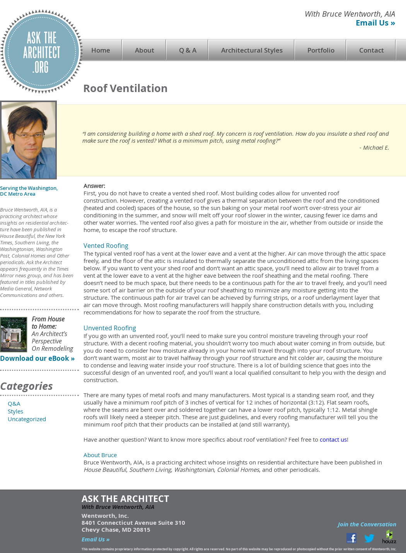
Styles (15, 411)
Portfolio (320, 50)
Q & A (187, 50)
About (144, 50)
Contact (371, 50)
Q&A (14, 403)
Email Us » (375, 22)
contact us (333, 439)
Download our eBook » (37, 358)
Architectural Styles (252, 50)
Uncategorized (27, 419)
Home (100, 50)
